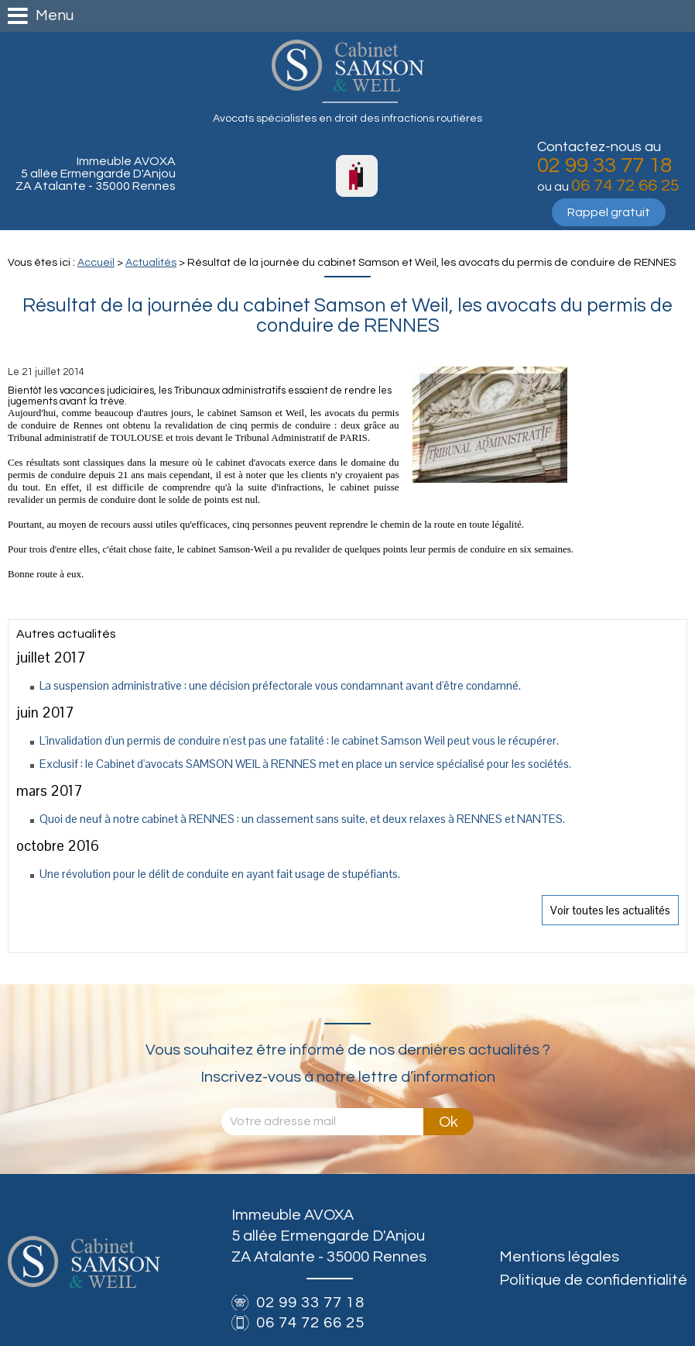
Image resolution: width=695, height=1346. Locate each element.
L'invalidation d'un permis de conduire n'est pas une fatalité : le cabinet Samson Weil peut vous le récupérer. (299, 740)
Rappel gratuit (608, 212)
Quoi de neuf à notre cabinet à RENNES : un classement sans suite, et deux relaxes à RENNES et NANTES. (302, 818)
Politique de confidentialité (593, 1280)
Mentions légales (559, 1257)
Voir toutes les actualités (610, 910)
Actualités (150, 262)
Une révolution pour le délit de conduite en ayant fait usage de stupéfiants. (219, 873)
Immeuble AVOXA (95, 173)
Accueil (96, 262)
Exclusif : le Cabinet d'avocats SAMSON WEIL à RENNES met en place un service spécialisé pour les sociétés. (305, 763)
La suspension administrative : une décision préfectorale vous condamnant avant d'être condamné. (280, 685)
